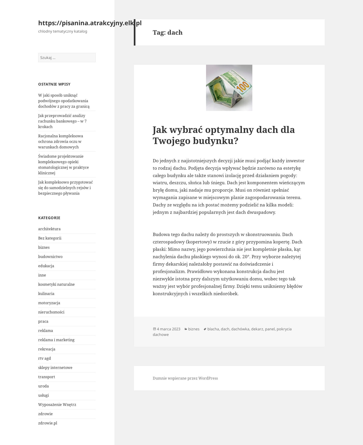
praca (43, 321)
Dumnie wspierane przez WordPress (185, 378)
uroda (43, 386)
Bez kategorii (49, 238)
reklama (45, 330)
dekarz (257, 328)
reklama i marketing (56, 339)
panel (270, 328)
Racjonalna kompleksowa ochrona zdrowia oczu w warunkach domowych (60, 141)
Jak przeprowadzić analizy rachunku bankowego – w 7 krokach (62, 121)
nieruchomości (51, 312)
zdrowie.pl (47, 423)
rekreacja (46, 349)
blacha (213, 328)
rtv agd (44, 358)
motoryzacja (49, 302)
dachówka (240, 328)
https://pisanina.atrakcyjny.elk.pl (90, 22)
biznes (44, 247)
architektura (49, 228)
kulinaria (46, 293)
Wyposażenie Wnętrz (57, 404)
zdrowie (45, 413)
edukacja (46, 265)
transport (46, 376)
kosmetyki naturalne (56, 284)
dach (225, 328)
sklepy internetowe (55, 367)
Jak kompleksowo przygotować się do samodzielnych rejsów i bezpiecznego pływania (65, 188)
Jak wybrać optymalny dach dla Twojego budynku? (224, 135)
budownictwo (50, 256)
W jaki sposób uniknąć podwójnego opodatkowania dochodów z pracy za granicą (64, 101)
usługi (43, 395)
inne (42, 275)
